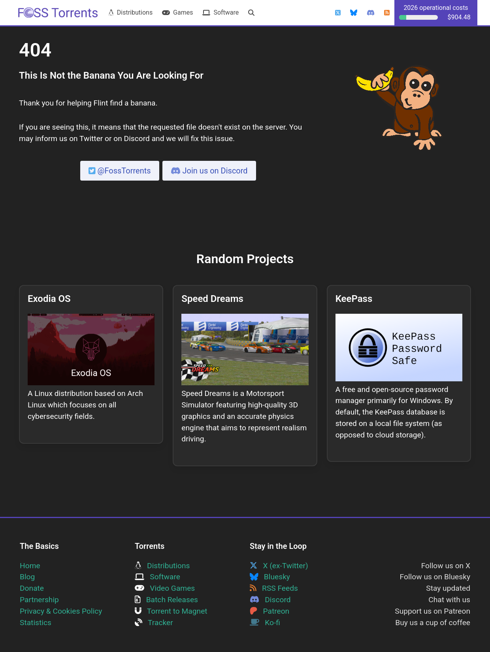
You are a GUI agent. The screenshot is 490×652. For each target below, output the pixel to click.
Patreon (269, 611)
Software (220, 12)
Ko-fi (265, 622)
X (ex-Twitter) (279, 565)
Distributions (130, 12)
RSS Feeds (274, 588)
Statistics (35, 622)
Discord (270, 599)
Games (177, 12)
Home (30, 565)
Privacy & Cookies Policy (61, 611)
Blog (27, 576)
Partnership (39, 599)
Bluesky (270, 576)
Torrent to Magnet (171, 611)
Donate (32, 588)
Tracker (154, 622)
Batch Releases (166, 599)
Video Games (165, 588)
